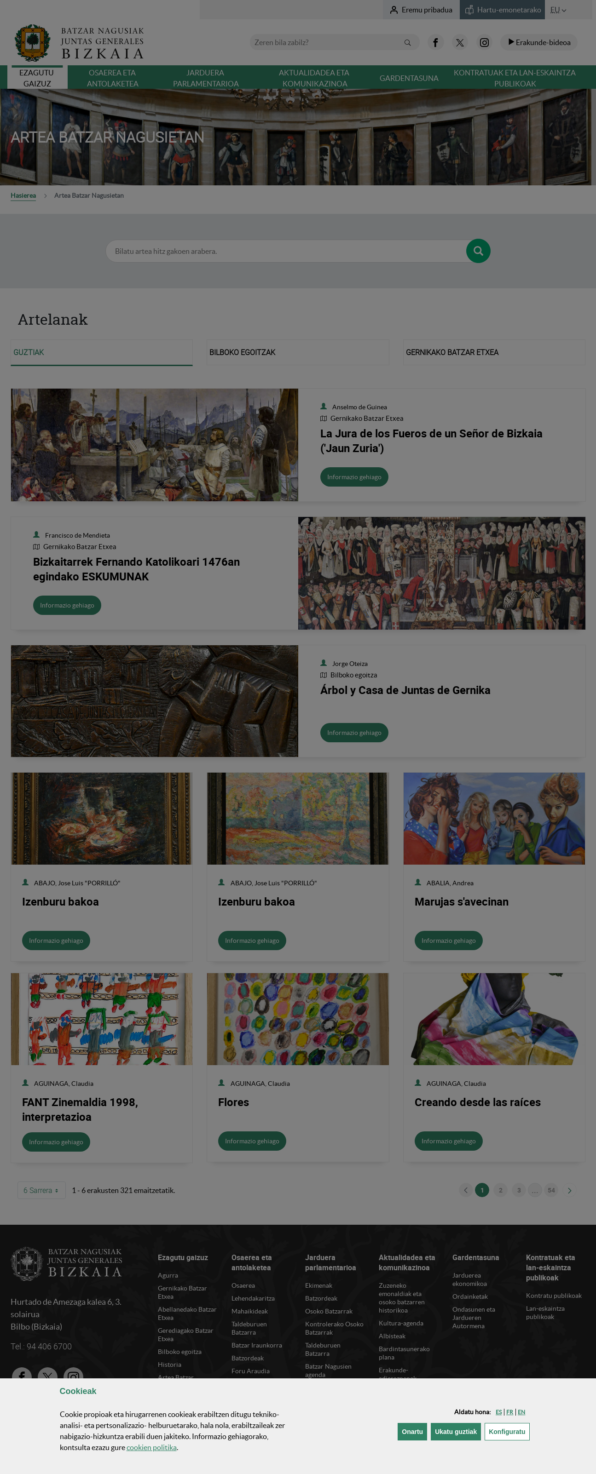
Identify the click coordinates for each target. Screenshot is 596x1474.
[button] (499, 1412)
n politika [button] (152, 1447)
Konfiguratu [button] (509, 1431)
